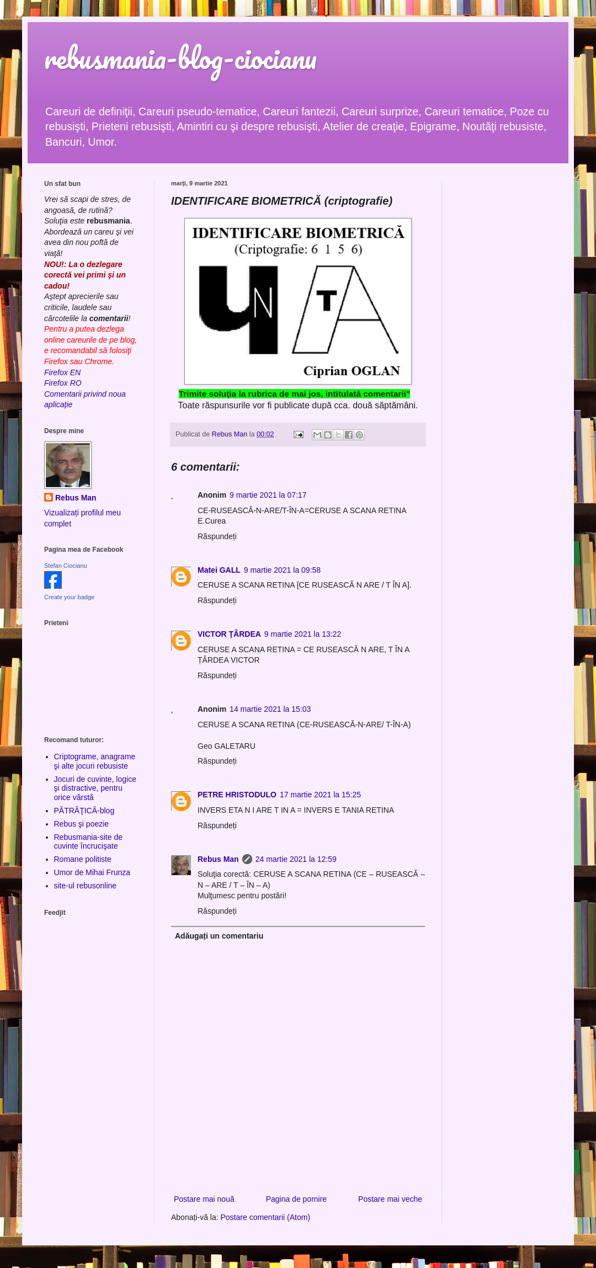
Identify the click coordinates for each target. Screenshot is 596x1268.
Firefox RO (63, 383)
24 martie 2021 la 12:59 (296, 859)
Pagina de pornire (296, 1199)
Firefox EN (62, 372)
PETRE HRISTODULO (237, 794)
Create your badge (69, 597)
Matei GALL (219, 570)
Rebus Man (218, 859)
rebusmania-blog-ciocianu (180, 57)
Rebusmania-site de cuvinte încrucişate (88, 842)
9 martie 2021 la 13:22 (302, 634)
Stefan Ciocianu (65, 565)
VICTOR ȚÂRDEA (229, 634)
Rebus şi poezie (81, 823)
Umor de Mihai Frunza (92, 872)
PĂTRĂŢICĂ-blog (84, 810)
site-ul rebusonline (85, 885)
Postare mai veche (390, 1199)
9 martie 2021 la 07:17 (268, 495)
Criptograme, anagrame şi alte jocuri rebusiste (95, 761)
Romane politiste (82, 859)
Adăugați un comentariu (219, 935)
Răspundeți (217, 536)
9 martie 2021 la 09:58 (282, 570)
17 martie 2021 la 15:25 (320, 794)
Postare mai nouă (204, 1199)
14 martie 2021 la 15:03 (270, 709)
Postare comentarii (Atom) (266, 1217)
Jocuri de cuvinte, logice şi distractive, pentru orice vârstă (95, 788)
